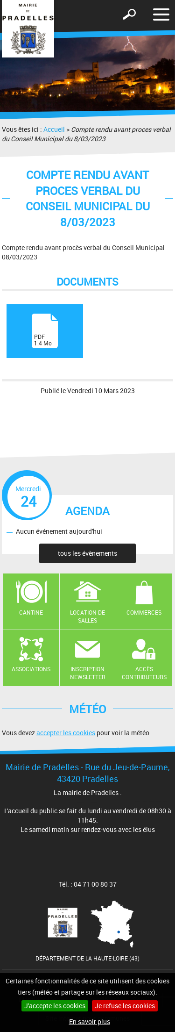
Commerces (143, 612)
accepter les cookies (65, 732)
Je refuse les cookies (125, 1005)
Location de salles (87, 616)
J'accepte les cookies (54, 1005)
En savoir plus (89, 1021)
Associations (31, 669)
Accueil (54, 129)
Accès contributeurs (144, 673)
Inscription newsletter (87, 673)
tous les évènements (87, 553)
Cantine (31, 612)
